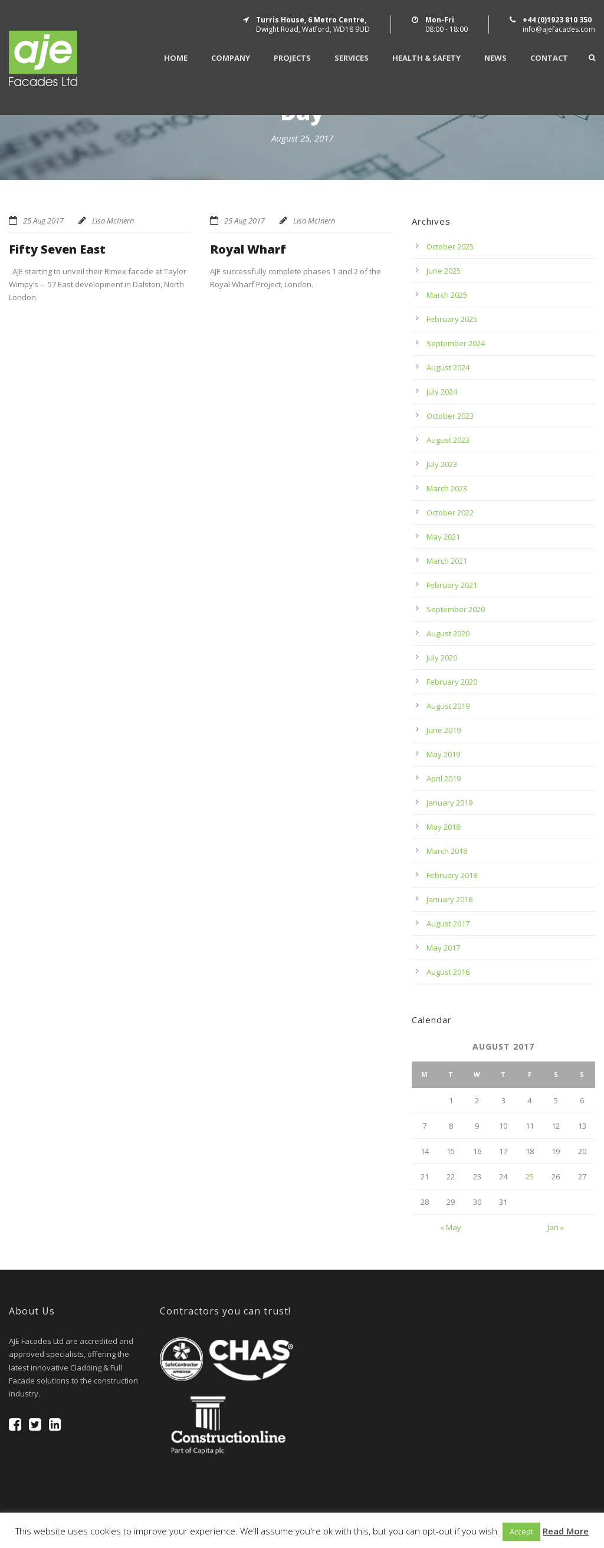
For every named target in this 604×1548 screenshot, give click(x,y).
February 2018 (451, 875)
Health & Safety (426, 58)
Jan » (555, 1227)
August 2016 (448, 972)
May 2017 (443, 947)
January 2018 (449, 899)
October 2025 (450, 246)
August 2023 (448, 440)
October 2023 (450, 415)
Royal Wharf (248, 249)
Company (230, 58)
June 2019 (443, 730)
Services (351, 58)
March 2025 (446, 295)
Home (176, 58)
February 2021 (451, 585)
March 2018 (446, 851)
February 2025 (451, 319)
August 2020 (448, 633)
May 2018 (443, 826)
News (495, 58)
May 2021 (443, 536)
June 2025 (443, 270)
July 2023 (441, 464)
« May (450, 1227)
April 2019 (443, 778)
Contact (549, 58)
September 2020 (455, 609)
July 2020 (441, 657)
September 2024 (455, 343)
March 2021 (446, 561)
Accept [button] (521, 1531)
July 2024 (441, 391)
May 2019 (443, 754)
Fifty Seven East (57, 249)
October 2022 (450, 512)
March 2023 (446, 488)
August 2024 (448, 367)
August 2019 (448, 706)
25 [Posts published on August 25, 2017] (530, 1176)
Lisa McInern (113, 220)
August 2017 (448, 923)
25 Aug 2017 (43, 220)
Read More (566, 1531)
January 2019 (449, 802)
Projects (292, 58)
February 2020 (451, 681)
